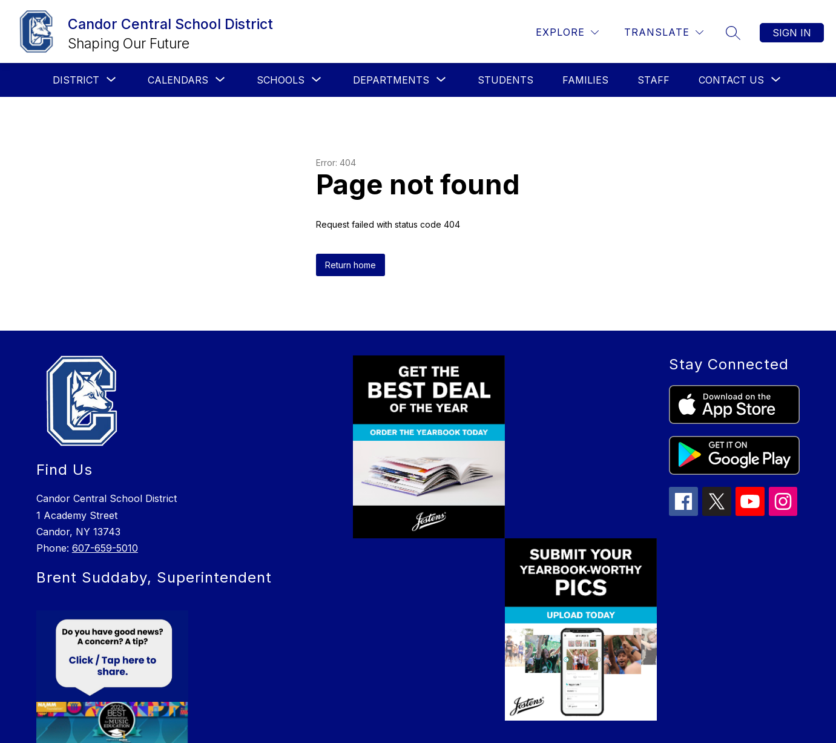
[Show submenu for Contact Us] (731, 80)
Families (585, 80)
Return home (350, 265)
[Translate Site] (663, 32)
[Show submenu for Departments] (391, 80)
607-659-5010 (105, 548)
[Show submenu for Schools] (280, 80)
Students (505, 80)
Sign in (791, 33)
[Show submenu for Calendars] (178, 80)
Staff (653, 80)
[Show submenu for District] (76, 80)
